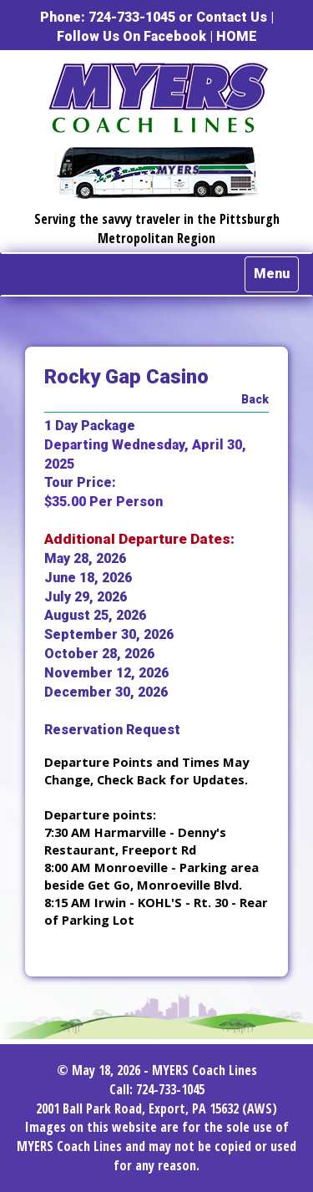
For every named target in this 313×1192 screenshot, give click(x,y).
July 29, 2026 (85, 597)
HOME (236, 36)
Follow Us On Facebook (131, 36)
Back (255, 399)
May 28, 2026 (85, 558)
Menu (272, 274)
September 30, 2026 (109, 634)
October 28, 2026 (99, 654)
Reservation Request (112, 730)
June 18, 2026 (88, 578)
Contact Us (231, 17)
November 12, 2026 (106, 673)
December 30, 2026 (106, 692)
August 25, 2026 (95, 615)
